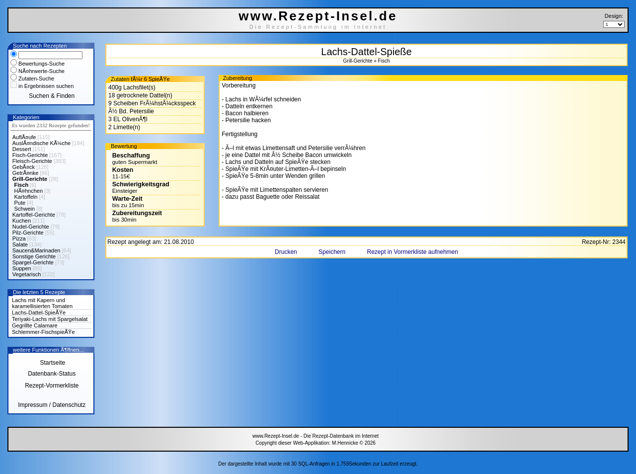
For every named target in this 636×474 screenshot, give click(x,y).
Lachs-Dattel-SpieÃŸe (39, 313)
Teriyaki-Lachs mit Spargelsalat (49, 319)
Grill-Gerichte (29, 179)
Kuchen (21, 221)
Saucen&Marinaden (36, 250)
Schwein (24, 209)
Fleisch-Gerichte (32, 161)
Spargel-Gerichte (33, 262)
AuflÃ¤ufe (24, 137)
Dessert (21, 149)
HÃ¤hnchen (28, 191)
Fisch (21, 185)
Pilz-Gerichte (28, 233)
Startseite (51, 362)
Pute (20, 203)
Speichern (332, 251)
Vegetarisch (26, 274)
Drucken (287, 251)
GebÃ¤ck (23, 167)
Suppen (21, 268)
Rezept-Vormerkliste (52, 385)
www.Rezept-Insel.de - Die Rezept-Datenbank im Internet (315, 436)
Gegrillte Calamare (35, 325)
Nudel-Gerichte (30, 227)
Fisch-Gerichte (30, 155)
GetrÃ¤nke (25, 173)
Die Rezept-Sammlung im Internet (318, 27)
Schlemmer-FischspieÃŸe (43, 332)
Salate (20, 244)
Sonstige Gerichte (34, 256)
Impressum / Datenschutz (51, 404)
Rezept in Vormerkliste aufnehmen (412, 251)
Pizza (19, 238)
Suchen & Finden (52, 95)
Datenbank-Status (52, 373)
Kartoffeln (26, 197)
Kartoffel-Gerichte (33, 215)
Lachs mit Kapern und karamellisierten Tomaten (42, 303)
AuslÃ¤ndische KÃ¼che (41, 143)
